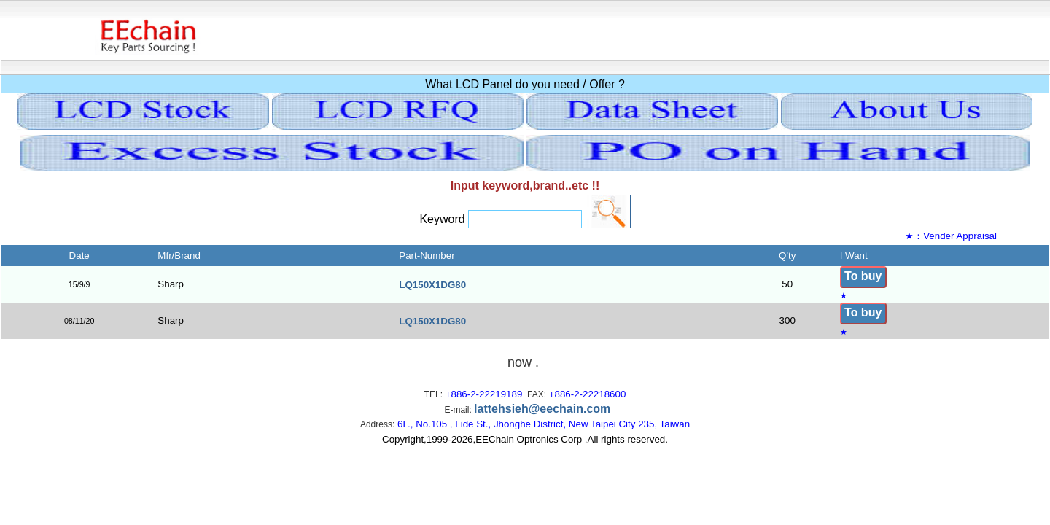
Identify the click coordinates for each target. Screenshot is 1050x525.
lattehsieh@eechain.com (542, 408)
